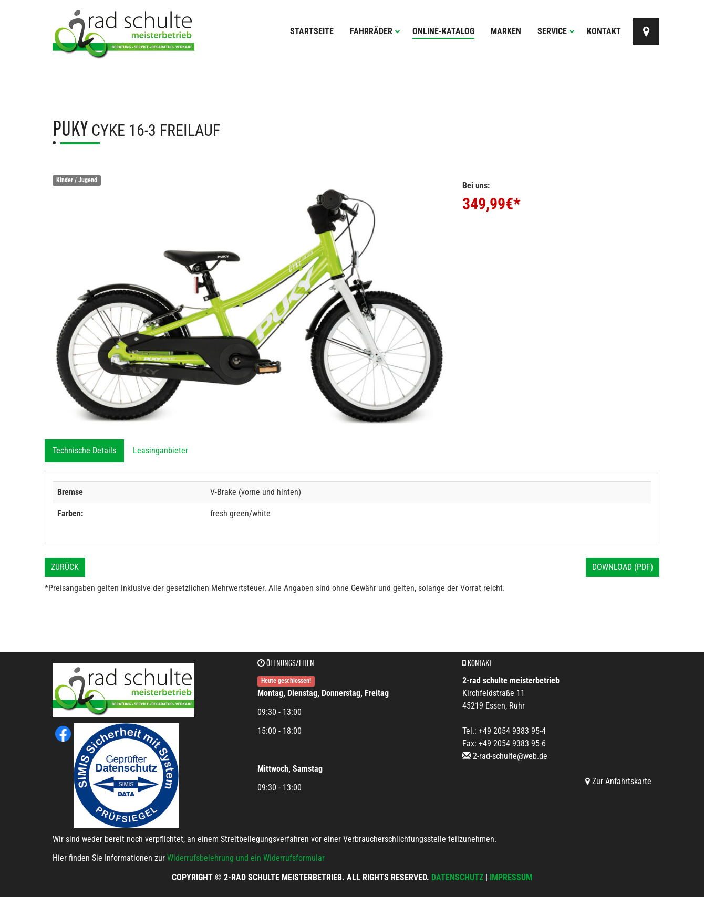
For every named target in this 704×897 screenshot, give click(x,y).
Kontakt (604, 31)
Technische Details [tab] (84, 451)
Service (556, 31)
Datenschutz (457, 877)
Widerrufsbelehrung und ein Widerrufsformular (246, 858)
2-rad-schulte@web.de (510, 756)
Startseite (312, 31)
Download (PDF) (622, 567)
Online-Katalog (443, 31)
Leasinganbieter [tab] (160, 451)
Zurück (65, 567)
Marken (506, 31)
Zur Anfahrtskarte (618, 781)
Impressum (511, 877)
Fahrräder (375, 31)
